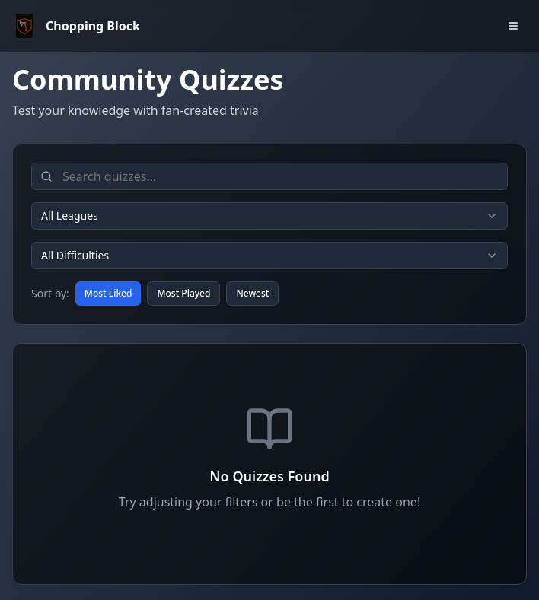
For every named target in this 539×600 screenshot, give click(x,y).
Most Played (183, 293)
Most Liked (108, 293)
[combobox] (269, 216)
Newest (252, 293)
